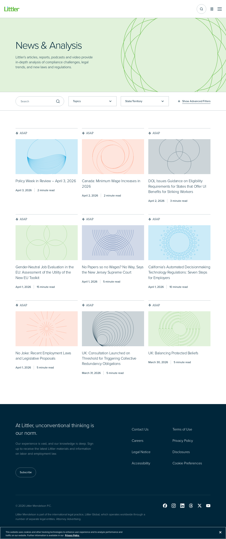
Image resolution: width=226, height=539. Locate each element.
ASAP (21, 133)
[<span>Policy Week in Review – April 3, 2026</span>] (46, 181)
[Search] (40, 101)
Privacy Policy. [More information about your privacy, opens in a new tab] (72, 535)
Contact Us (140, 429)
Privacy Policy (183, 440)
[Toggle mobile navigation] (220, 9)
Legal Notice (141, 451)
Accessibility (141, 463)
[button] (165, 506)
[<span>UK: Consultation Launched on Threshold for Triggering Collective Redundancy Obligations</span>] (109, 358)
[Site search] (201, 9)
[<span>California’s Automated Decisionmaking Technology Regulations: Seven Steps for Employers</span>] (179, 272)
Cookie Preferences (187, 463)
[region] (113, 533)
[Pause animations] (212, 9)
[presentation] (47, 156)
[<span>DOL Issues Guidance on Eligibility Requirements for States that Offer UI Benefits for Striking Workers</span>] (177, 186)
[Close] (220, 532)
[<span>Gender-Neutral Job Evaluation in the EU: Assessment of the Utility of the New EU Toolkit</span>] (45, 272)
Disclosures (181, 451)
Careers (137, 440)
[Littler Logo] (12, 9)
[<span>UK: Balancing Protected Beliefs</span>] (173, 353)
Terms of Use (182, 429)
